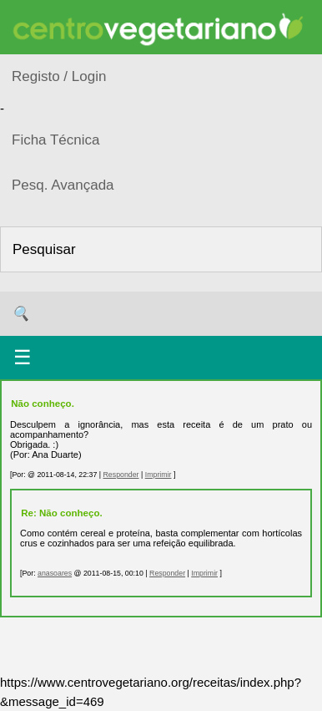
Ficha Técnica (56, 140)
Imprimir (158, 474)
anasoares (55, 573)
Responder (120, 474)
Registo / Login (59, 76)
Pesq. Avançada (63, 185)
